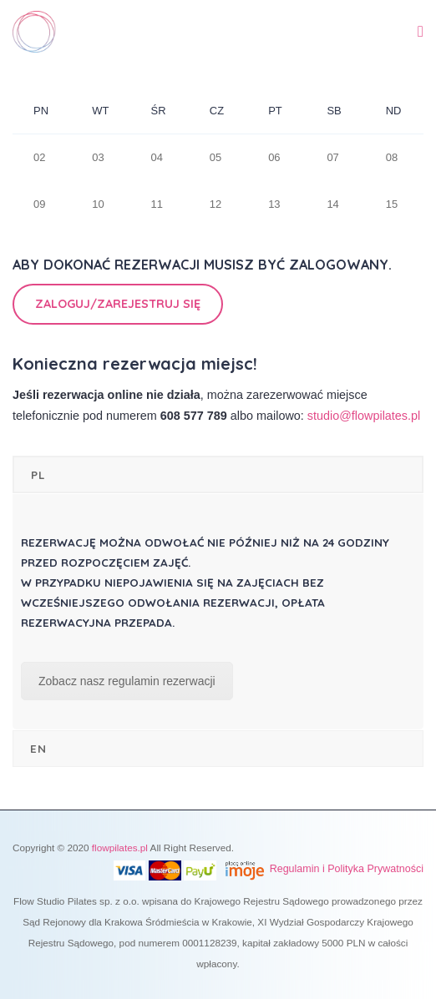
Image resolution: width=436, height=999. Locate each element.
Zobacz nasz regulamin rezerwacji (126, 681)
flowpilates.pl (120, 847)
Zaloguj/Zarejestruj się (117, 303)
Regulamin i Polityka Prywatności (346, 869)
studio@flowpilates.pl (363, 415)
